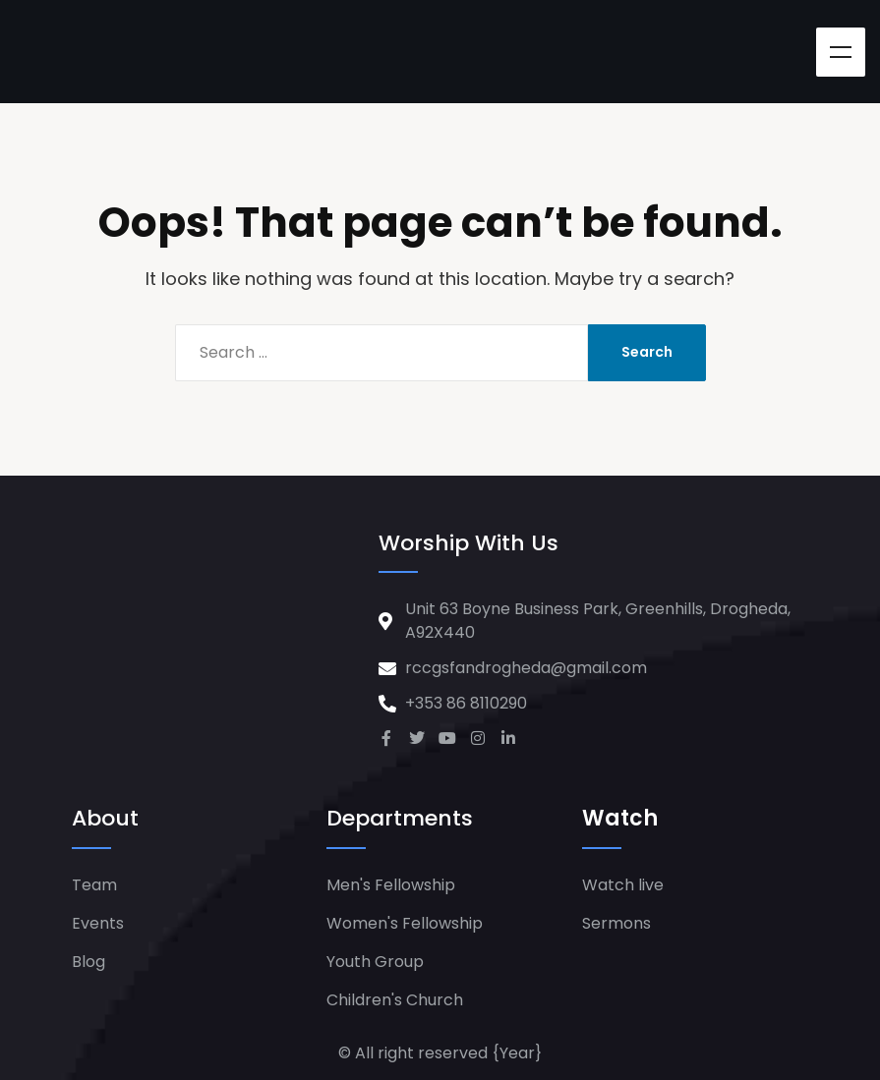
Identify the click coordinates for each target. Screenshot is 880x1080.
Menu (840, 52)
